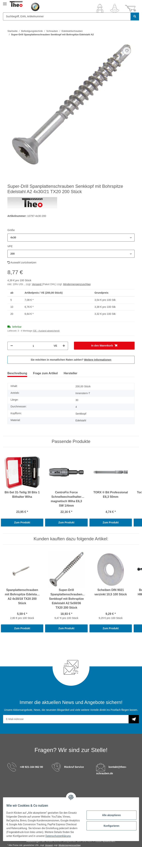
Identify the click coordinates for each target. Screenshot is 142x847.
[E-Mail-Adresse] (66, 719)
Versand (37, 284)
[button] (99, 8)
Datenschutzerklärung (30, 835)
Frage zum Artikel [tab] (45, 373)
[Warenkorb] (130, 8)
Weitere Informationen (97, 359)
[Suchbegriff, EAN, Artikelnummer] (67, 16)
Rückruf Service (74, 766)
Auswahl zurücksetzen (21, 262)
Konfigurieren (108, 823)
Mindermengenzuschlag (77, 284)
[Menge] (33, 346)
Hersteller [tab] (70, 373)
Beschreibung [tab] (17, 373)
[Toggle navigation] (5, 2)
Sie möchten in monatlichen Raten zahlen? (71, 359)
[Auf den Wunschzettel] (127, 51)
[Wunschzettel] (114, 8)
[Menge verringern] (12, 346)
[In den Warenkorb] (104, 346)
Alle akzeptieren (108, 813)
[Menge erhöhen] (64, 346)
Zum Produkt (22, 522)
